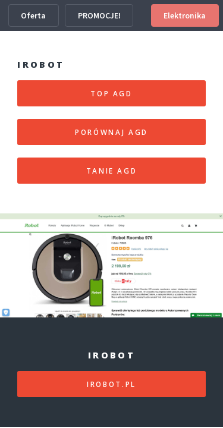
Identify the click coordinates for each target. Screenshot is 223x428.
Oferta (33, 15)
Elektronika (185, 15)
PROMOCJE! (99, 15)
